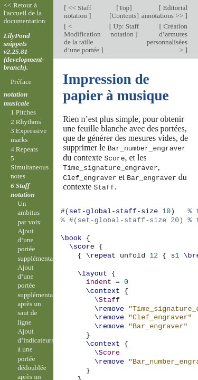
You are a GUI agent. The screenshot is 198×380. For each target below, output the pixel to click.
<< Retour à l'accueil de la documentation (24, 13)
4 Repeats (24, 149)
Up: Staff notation (124, 30)
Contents (123, 16)
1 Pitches (23, 112)
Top (124, 8)
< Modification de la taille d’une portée (82, 38)
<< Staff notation (77, 12)
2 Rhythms (26, 122)
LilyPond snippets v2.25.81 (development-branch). (24, 51)
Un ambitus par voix (29, 213)
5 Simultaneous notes (30, 167)
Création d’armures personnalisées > (167, 38)
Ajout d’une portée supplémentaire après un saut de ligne (38, 294)
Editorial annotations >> (164, 12)
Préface (21, 82)
